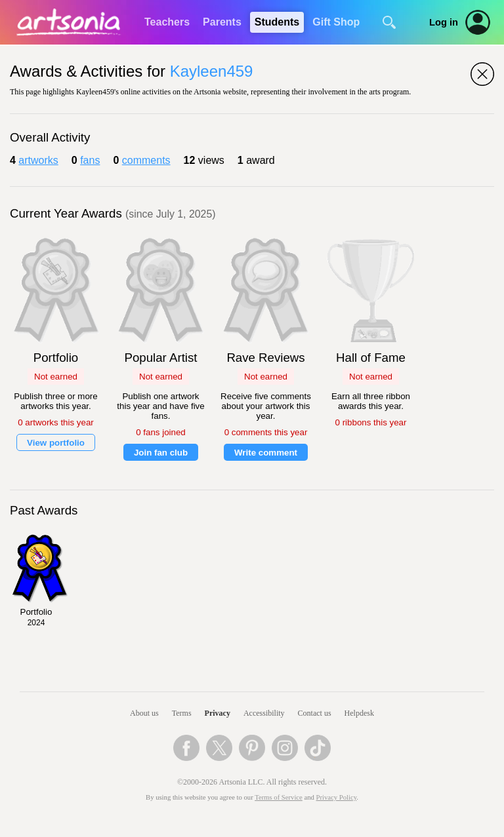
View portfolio (56, 443)
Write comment (265, 452)
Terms (182, 713)
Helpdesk (359, 713)
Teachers (167, 22)
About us (144, 713)
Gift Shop (336, 22)
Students (277, 22)
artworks (38, 160)
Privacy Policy (336, 797)
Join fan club (161, 452)
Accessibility (264, 713)
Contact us (314, 713)
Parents (222, 22)
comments (146, 160)
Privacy (217, 713)
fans (90, 160)
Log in (443, 22)
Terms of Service (279, 797)
